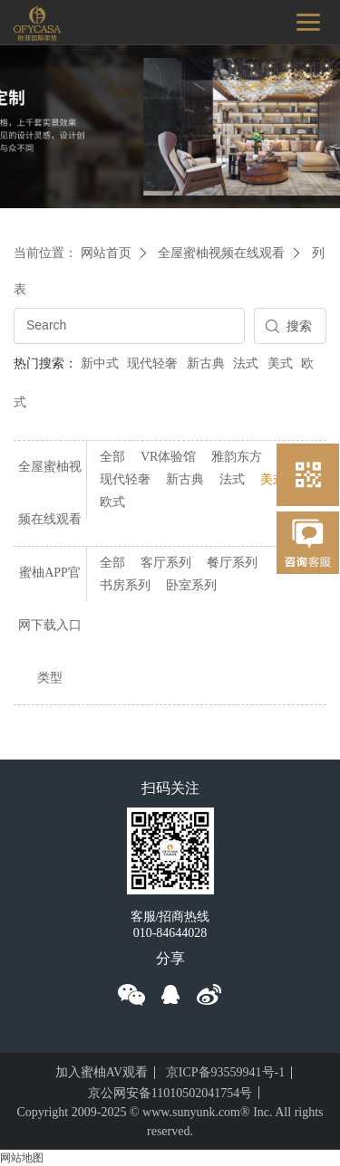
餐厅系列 (232, 562)
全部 (112, 457)
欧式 (112, 502)
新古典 (206, 363)
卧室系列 (191, 585)
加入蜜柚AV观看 (101, 1072)
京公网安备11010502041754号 (170, 1093)
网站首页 (106, 253)
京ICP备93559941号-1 (225, 1072)
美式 (280, 363)
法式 (245, 363)
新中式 (100, 363)
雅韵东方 (236, 457)
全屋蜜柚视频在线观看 (221, 253)
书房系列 (125, 585)
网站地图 (22, 1158)
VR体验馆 (168, 457)
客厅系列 (166, 562)
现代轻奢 (152, 363)
